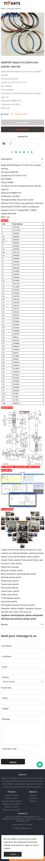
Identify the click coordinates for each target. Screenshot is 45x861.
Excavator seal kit (13, 9)
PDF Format (4, 143)
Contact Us (22, 136)
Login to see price (20, 114)
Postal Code (6, 688)
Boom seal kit (10, 615)
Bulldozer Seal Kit (11, 807)
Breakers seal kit (11, 798)
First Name (6, 646)
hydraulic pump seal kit (11, 577)
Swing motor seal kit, (10, 581)
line (16, 152)
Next (41, 34)
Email (4, 667)
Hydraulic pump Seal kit (12, 804)
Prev (4, 34)
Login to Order (22, 122)
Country (5, 677)
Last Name (6, 656)
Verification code (8, 749)
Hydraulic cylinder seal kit (12, 570)
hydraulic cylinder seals (27, 615)
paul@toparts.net (25, 828)
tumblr (32, 152)
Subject (5, 708)
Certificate (33, 801)
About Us (33, 795)
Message (5, 719)
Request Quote (22, 129)
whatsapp (24, 152)
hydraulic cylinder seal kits (11, 801)
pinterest (28, 152)
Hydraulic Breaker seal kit (23, 553)
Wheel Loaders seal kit (11, 810)
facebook (12, 152)
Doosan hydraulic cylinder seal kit (21, 619)
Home (3, 9)
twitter (20, 152)
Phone (4, 698)
